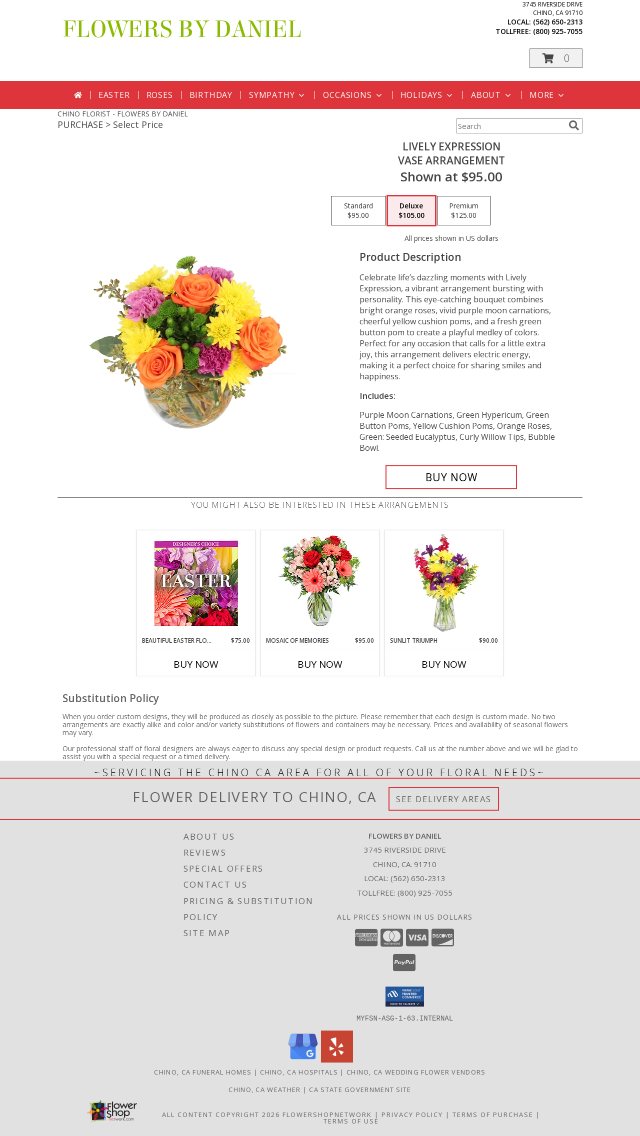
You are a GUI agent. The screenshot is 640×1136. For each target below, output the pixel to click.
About (492, 94)
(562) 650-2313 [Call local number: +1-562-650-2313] (557, 21)
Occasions (353, 94)
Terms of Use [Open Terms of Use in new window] (351, 1120)
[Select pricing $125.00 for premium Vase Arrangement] (464, 210)
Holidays (427, 94)
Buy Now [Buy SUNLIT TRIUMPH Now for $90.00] (444, 664)
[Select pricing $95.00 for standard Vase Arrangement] (359, 210)
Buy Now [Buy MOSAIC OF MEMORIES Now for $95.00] (320, 664)
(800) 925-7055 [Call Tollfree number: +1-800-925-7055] (425, 893)
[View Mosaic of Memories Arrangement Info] (320, 583)
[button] (556, 58)
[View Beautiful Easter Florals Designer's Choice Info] (196, 583)
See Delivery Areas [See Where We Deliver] (444, 799)
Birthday (211, 94)
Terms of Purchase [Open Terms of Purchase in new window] (493, 1114)
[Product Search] (510, 126)
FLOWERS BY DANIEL (182, 29)
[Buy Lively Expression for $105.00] (451, 477)
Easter (114, 94)
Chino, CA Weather (264, 1089)
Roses (159, 94)
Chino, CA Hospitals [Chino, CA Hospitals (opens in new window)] (299, 1071)
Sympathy (277, 94)
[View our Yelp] (337, 1059)
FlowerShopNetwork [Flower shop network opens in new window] (327, 1114)
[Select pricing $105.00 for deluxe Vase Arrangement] (411, 210)
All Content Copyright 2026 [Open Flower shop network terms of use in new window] (221, 1114)
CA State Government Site (360, 1089)
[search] (574, 125)
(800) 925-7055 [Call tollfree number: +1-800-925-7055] (557, 31)
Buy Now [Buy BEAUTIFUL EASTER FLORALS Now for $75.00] (196, 664)
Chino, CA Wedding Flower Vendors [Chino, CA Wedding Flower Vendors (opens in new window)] (416, 1071)
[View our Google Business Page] (303, 1059)
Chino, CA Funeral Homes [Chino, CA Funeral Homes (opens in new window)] (203, 1071)
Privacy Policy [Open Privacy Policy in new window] (412, 1114)
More (548, 94)
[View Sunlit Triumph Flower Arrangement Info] (444, 583)
